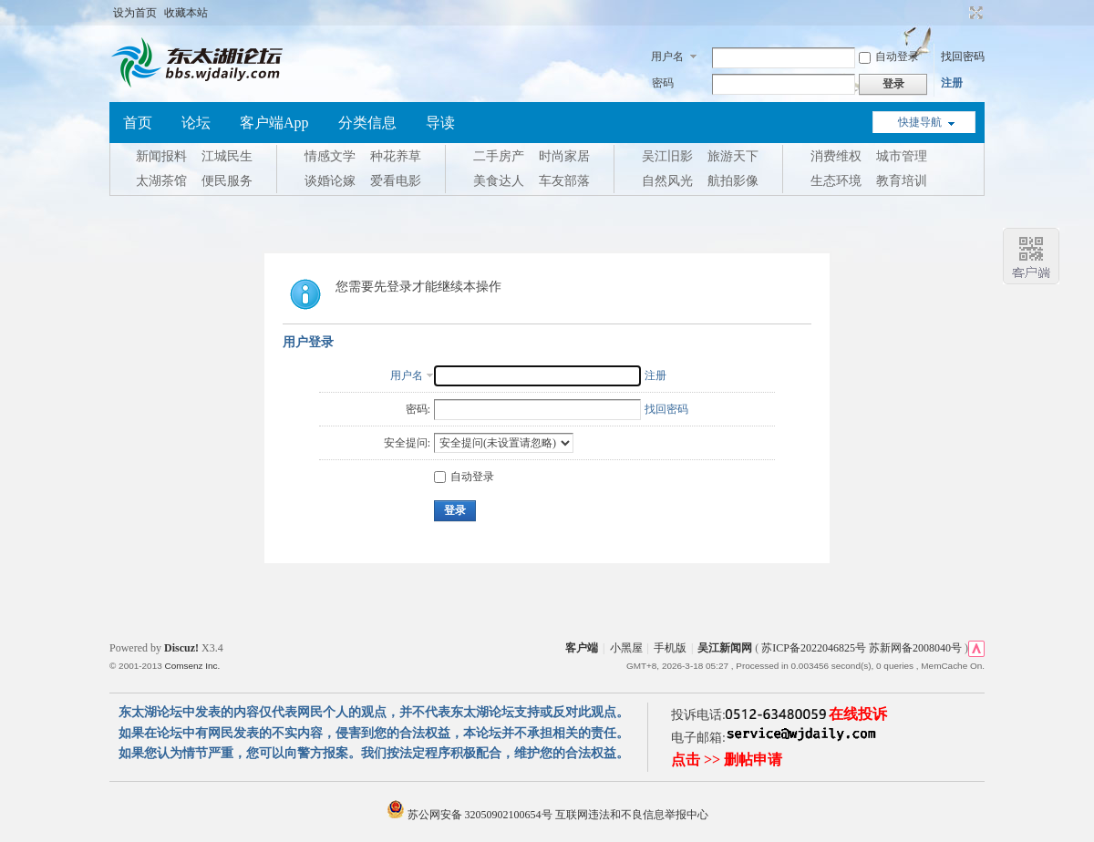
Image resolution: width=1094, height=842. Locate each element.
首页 (137, 122)
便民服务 (227, 181)
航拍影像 (733, 181)
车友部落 (564, 181)
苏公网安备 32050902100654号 (471, 814)
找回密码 (963, 56)
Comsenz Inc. (192, 666)
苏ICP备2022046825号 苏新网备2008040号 (861, 648)
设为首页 (135, 12)
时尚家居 (564, 156)
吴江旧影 (667, 156)
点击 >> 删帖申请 (726, 759)
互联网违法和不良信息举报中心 (631, 814)
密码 (663, 83)
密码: (418, 409)
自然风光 (667, 181)
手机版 (670, 648)
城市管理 (901, 156)
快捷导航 (920, 122)
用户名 (667, 56)
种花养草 (395, 156)
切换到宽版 (974, 13)
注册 (952, 83)
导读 (440, 122)
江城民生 (227, 156)
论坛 (196, 122)
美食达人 (498, 181)
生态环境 (836, 181)
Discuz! (181, 648)
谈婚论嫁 (330, 181)
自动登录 (889, 56)
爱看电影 (395, 181)
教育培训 (901, 181)
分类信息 (367, 122)
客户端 (581, 648)
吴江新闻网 (724, 648)
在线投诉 (858, 714)
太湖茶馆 (161, 181)
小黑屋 (626, 648)
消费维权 (836, 156)
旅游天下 (733, 156)
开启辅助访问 (959, 13)
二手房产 (498, 156)
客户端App (274, 122)
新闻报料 (161, 156)
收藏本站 (186, 12)
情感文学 (330, 156)
